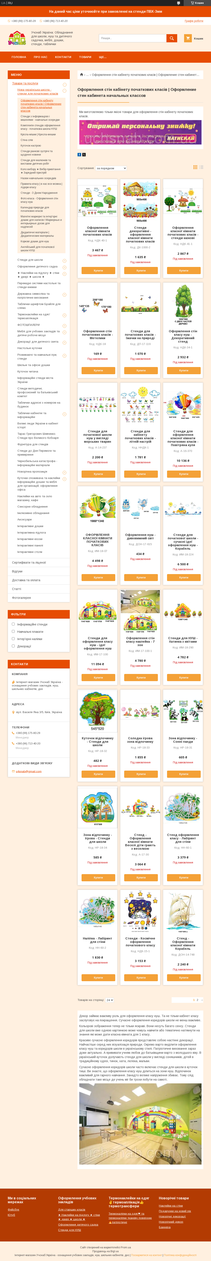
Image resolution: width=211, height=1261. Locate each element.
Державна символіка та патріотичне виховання (33, 295)
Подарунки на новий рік (175, 1211)
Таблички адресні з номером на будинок (38, 404)
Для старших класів (71, 1209)
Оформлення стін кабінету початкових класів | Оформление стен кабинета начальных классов (41, 105)
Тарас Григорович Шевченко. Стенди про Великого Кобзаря (38, 435)
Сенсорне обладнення (32, 506)
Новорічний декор (171, 1221)
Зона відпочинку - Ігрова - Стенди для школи (97, 838)
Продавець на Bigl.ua (105, 1251)
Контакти (63, 57)
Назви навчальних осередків (38, 178)
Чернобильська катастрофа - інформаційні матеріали (37, 463)
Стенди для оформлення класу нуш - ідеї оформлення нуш (97, 643)
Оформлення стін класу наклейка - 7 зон (140, 641)
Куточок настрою (31, 145)
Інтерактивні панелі (30, 545)
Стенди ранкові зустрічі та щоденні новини (37, 153)
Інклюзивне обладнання (33, 513)
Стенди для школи (30, 259)
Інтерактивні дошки (30, 526)
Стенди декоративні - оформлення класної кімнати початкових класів (140, 234)
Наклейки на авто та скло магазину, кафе (34, 498)
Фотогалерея (21, 597)
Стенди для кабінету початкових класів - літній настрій (140, 436)
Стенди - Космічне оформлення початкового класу (140, 942)
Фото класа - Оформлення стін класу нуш (39, 200)
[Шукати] (171, 38)
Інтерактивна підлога (31, 532)
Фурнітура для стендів (32, 444)
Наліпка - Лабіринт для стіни (97, 940)
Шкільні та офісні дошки (33, 365)
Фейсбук (13, 1209)
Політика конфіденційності (180, 1255)
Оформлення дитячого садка (37, 266)
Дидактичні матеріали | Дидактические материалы (37, 234)
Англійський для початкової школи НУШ (38, 248)
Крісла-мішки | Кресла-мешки (38, 134)
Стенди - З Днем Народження (39, 192)
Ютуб (11, 1215)
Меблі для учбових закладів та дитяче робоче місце (38, 333)
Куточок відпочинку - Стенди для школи (97, 741)
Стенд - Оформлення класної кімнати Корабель (183, 943)
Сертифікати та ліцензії (29, 562)
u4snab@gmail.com (29, 771)
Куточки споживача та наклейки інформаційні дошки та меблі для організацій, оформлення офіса (38, 483)
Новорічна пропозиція (32, 471)
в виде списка (201, 168)
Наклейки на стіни (171, 1205)
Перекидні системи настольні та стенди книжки (39, 285)
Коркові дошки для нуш (35, 241)
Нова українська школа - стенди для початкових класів (37, 91)
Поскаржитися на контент (146, 1255)
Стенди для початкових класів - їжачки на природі (140, 334)
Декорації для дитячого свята (37, 341)
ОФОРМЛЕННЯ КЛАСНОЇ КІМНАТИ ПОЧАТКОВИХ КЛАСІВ (97, 540)
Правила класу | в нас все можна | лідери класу (41, 185)
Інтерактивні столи (29, 551)
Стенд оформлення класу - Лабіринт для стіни (183, 838)
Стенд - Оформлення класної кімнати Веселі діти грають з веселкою (140, 841)
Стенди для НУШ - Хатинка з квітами (183, 639)
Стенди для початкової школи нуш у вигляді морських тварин (97, 436)
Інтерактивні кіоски (29, 539)
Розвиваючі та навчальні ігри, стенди (37, 356)
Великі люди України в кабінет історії (37, 425)
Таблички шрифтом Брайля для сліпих (39, 306)
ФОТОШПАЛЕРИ (28, 324)
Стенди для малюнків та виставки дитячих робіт (36, 162)
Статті (16, 589)
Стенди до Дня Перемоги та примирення (36, 452)
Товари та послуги (25, 83)
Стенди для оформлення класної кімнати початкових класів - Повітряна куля (183, 438)
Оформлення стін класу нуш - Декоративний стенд (183, 336)
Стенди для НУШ (69, 1230)
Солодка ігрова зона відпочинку (140, 739)
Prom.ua (126, 1247)
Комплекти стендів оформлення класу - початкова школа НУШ (40, 127)
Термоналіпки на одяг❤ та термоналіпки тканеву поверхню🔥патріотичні (130, 1218)
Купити (98, 270)
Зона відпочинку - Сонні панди (183, 739)
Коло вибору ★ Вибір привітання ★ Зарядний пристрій (41, 171)
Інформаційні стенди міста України (35, 379)
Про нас (40, 57)
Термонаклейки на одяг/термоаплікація (33, 316)
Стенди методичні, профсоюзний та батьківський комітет (37, 392)
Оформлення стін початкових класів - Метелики (97, 334)
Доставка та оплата (26, 580)
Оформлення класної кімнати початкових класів (97, 231)
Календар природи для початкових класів (35, 209)
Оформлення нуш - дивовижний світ (140, 536)
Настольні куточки (29, 348)
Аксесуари (24, 519)
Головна (19, 57)
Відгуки (17, 571)
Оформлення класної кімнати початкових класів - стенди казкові (183, 233)
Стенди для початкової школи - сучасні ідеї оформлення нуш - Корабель (183, 541)
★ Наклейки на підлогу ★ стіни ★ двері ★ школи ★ (38, 274)
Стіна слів (27, 140)
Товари (85, 57)
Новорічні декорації (172, 1216)
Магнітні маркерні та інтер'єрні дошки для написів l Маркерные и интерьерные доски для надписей (41, 221)
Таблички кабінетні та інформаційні (31, 415)
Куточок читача (27, 371)
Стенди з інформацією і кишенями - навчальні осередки (40, 118)
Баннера (165, 1227)
